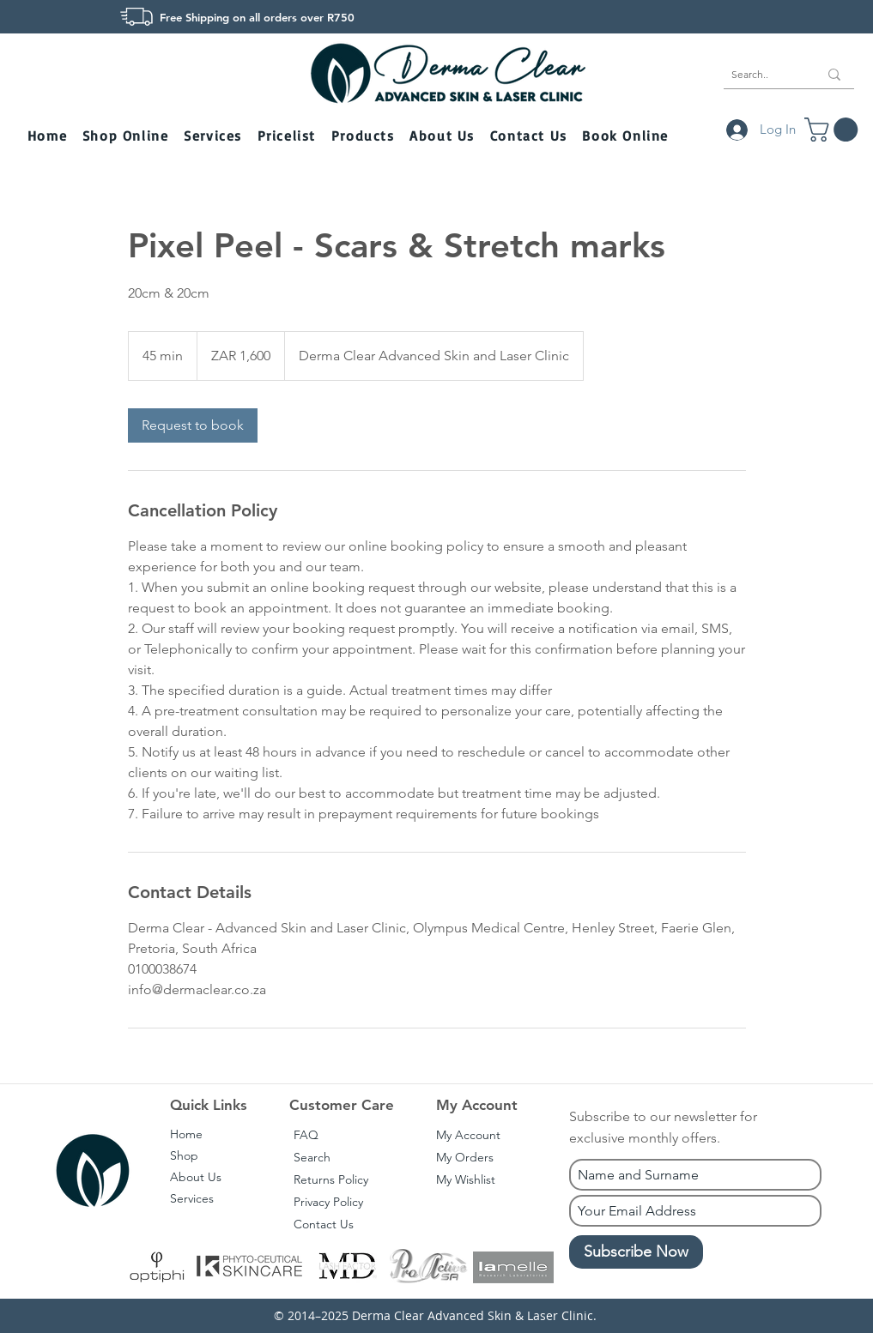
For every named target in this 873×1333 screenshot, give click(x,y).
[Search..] (761, 74)
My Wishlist (465, 1179)
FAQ (306, 1135)
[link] (193, 425)
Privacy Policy (328, 1201)
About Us (195, 1177)
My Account (468, 1135)
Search (312, 1157)
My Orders (465, 1157)
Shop (184, 1155)
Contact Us (324, 1224)
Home (186, 1134)
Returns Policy (331, 1179)
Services (192, 1198)
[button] (127, 136)
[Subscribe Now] (636, 1252)
